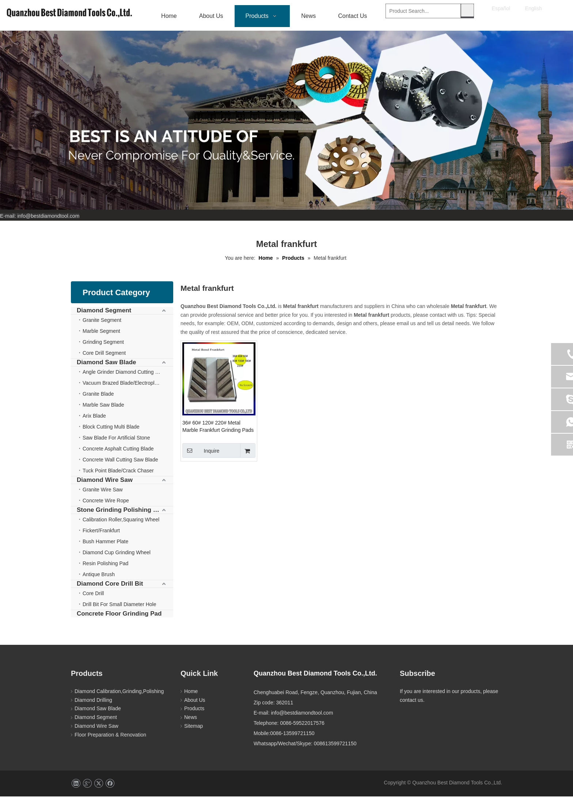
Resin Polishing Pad (105, 566)
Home (191, 694)
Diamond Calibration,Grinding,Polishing (119, 694)
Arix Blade (94, 418)
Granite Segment (102, 323)
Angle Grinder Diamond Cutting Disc (124, 374)
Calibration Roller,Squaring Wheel (121, 522)
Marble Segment (101, 333)
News (190, 720)
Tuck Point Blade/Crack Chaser (118, 473)
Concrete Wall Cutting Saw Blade (120, 462)
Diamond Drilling (93, 702)
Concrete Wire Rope (106, 503)
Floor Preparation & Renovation (110, 737)
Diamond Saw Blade (106, 364)
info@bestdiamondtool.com (48, 218)
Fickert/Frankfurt (101, 533)
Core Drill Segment (104, 355)
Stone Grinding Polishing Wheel (124, 512)
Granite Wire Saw (103, 492)
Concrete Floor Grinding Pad (119, 616)
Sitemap (193, 728)
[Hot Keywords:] (467, 10)
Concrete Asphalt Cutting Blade (118, 451)
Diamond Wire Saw (105, 482)
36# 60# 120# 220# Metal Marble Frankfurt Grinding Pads (218, 428)
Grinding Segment (103, 344)
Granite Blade (98, 396)
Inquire (200, 453)
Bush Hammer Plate (105, 544)
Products (194, 711)
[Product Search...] (423, 10)
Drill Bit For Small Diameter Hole (119, 607)
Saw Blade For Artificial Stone (116, 440)
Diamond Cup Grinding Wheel (117, 555)
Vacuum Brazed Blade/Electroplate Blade (128, 385)
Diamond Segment (104, 312)
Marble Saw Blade (103, 407)
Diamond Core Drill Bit (110, 586)
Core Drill (93, 596)
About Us (194, 702)
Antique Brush (99, 577)
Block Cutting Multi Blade (111, 429)
